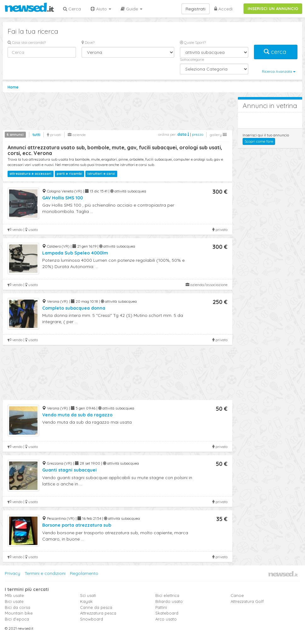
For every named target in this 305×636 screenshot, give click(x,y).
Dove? (88, 42)
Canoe (237, 595)
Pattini (161, 607)
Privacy (12, 573)
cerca (276, 51)
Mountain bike (19, 613)
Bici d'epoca (17, 619)
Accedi (223, 9)
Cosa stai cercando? (27, 42)
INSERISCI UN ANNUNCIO (273, 8)
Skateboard (166, 613)
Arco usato (166, 619)
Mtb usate (14, 595)
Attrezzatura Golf (247, 601)
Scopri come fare (259, 141)
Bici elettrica (167, 595)
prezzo (197, 134)
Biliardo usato (169, 601)
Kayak (86, 601)
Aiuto (100, 9)
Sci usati (88, 595)
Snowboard (91, 619)
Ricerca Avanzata (279, 71)
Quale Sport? (193, 42)
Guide (131, 9)
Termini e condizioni (45, 573)
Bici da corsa (17, 607)
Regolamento (84, 573)
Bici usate (14, 601)
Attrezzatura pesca (98, 613)
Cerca (72, 9)
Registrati (195, 9)
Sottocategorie (192, 59)
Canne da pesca (96, 607)
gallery (218, 134)
